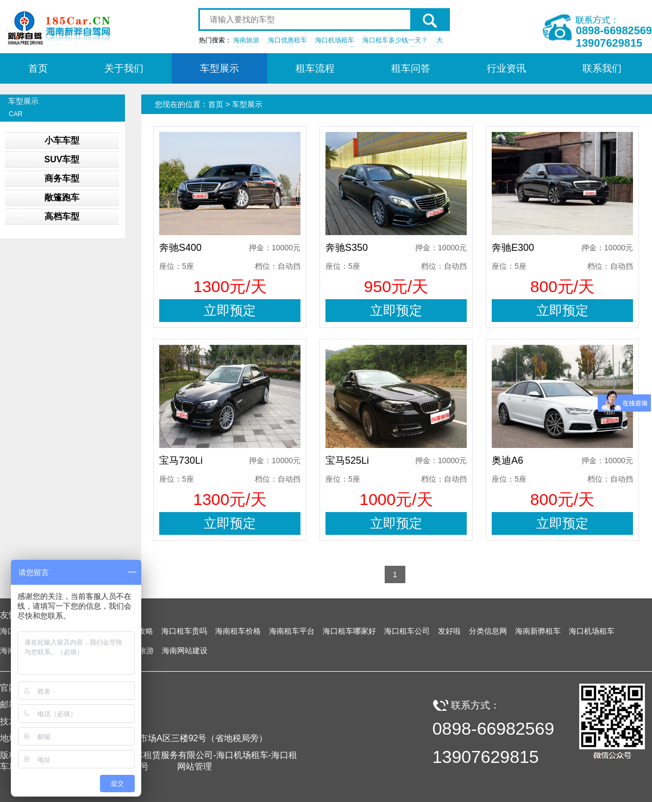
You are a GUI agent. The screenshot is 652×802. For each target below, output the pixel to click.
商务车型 (62, 178)
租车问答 (410, 68)
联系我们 (602, 68)
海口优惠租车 (287, 40)
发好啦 (449, 631)
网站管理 (194, 766)
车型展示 (219, 68)
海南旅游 (246, 40)
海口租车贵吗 (184, 631)
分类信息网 (488, 631)
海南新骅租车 (538, 631)
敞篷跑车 (62, 197)
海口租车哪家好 (349, 631)
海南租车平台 (292, 631)
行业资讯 (506, 68)
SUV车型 (62, 159)
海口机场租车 (334, 40)
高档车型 (62, 216)
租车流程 (315, 68)
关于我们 (123, 68)
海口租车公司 (407, 631)
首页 (38, 68)
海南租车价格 (238, 631)
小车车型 (62, 140)
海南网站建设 (185, 650)
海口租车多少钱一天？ (395, 40)
